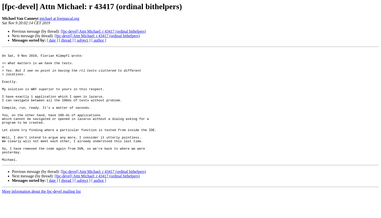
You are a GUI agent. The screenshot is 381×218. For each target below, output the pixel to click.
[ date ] (52, 40)
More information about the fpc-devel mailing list (41, 214)
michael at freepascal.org (59, 18)
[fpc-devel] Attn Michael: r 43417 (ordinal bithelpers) (103, 31)
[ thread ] (66, 40)
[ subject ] (82, 40)
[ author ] (98, 40)
